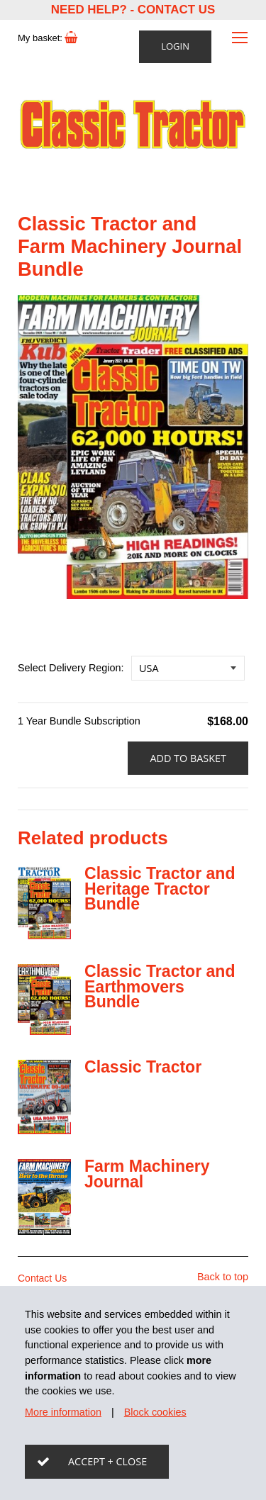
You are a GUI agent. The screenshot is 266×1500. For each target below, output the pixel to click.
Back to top (222, 1276)
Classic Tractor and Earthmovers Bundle (159, 986)
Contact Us (176, 9)
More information (63, 1412)
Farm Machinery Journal (147, 1174)
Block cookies (155, 1412)
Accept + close (107, 1461)
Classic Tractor (142, 1067)
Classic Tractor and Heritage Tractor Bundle (159, 888)
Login (175, 46)
